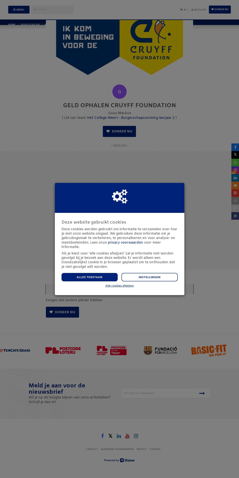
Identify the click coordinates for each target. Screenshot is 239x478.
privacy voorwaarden (125, 242)
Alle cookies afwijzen (119, 286)
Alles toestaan (89, 277)
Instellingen (150, 277)
